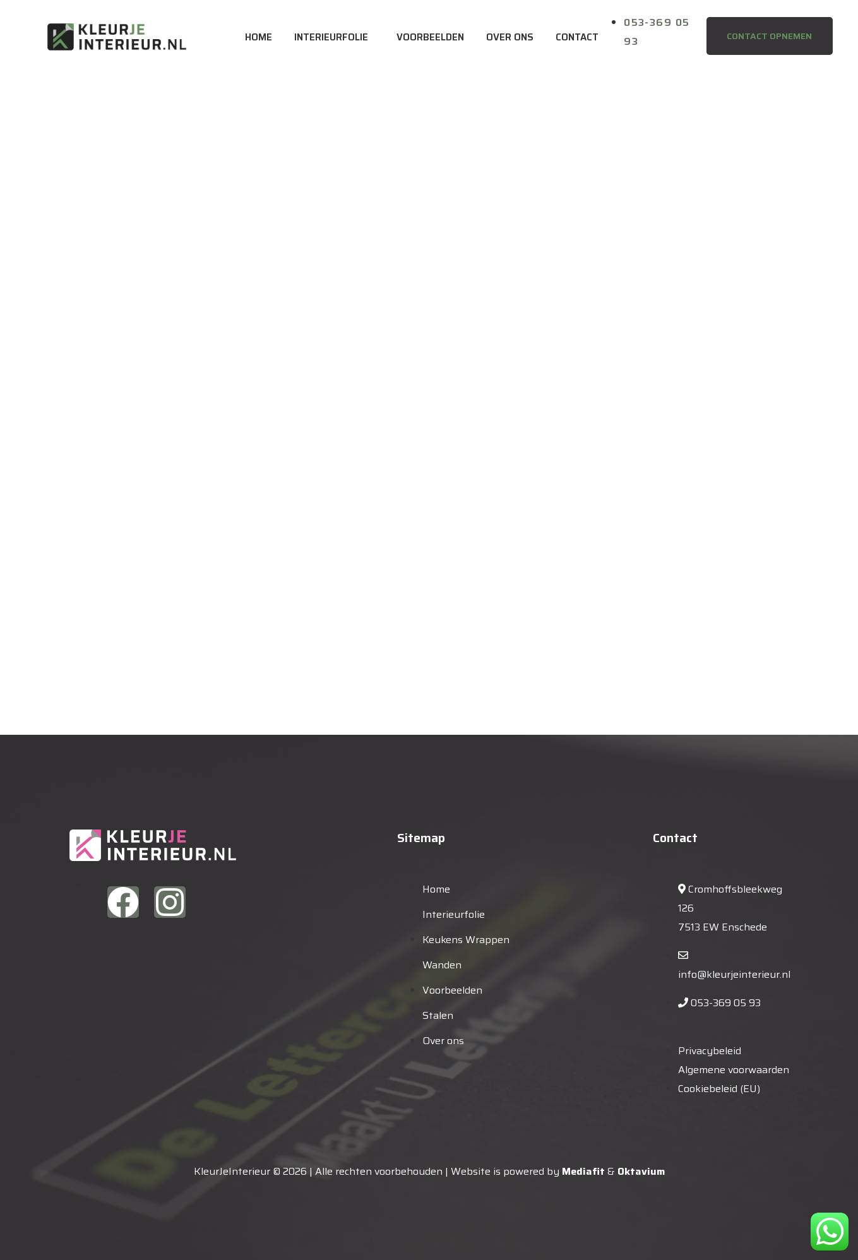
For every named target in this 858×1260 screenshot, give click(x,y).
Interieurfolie (331, 37)
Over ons (509, 37)
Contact (577, 37)
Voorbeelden (430, 37)
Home (258, 37)
